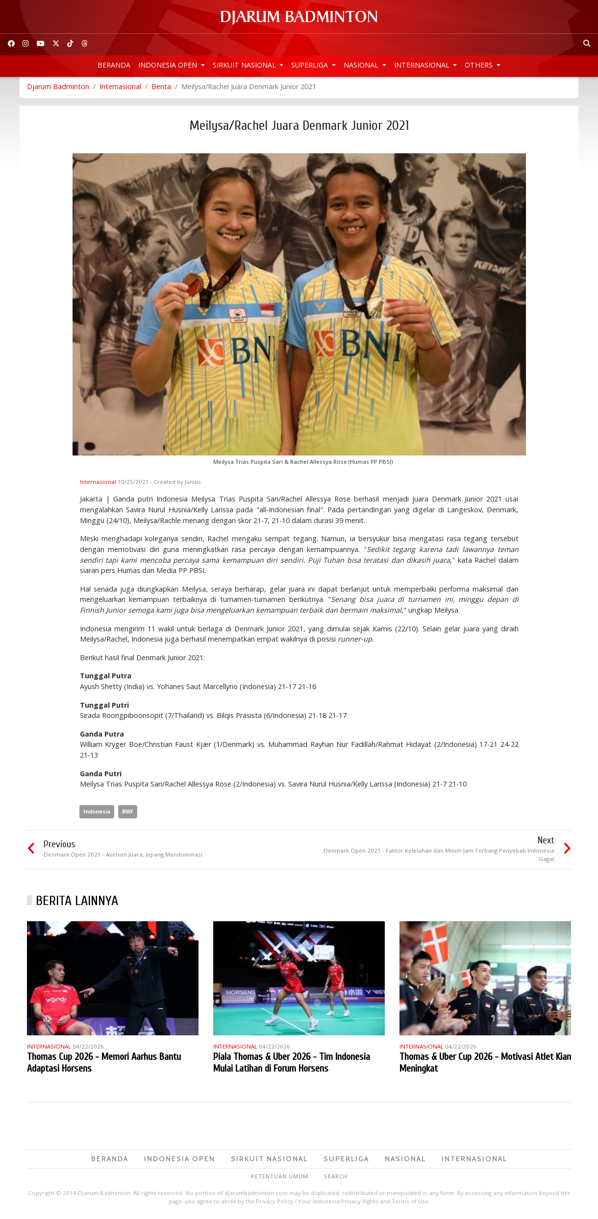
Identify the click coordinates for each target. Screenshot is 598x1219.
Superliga (310, 65)
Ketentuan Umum (279, 1177)
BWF (127, 812)
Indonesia (96, 812)
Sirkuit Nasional (245, 65)
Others (480, 65)
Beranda (114, 65)
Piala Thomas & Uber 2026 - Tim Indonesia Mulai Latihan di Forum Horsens (291, 1064)
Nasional (362, 65)
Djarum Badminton (58, 88)
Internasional (422, 65)
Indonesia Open (168, 65)
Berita (161, 88)
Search (336, 1177)
